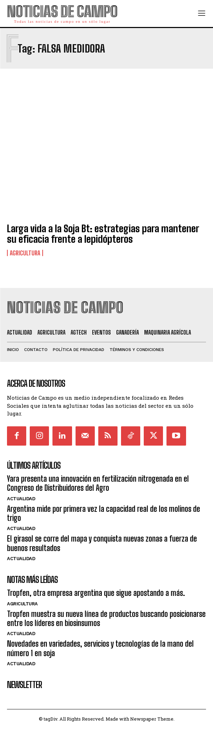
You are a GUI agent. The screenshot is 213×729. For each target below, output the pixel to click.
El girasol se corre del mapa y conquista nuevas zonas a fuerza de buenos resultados (102, 543)
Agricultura (25, 253)
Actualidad (21, 498)
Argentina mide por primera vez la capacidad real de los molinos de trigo (103, 513)
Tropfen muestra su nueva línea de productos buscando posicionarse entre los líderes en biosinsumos (106, 618)
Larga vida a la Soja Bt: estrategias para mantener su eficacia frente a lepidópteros (103, 233)
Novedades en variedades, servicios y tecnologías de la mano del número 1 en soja (100, 648)
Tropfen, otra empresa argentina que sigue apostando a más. (96, 593)
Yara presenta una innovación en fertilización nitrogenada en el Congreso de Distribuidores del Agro (98, 483)
